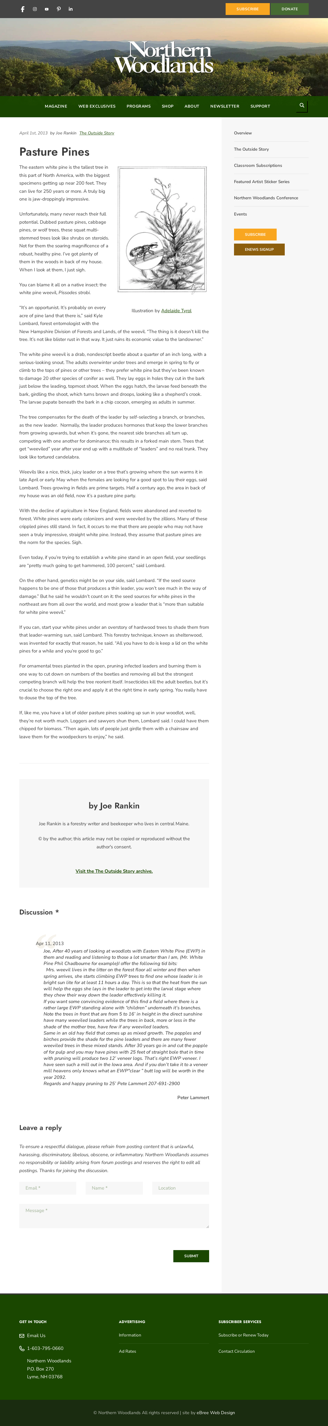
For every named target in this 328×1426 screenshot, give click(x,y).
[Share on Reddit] (204, 133)
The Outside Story (96, 133)
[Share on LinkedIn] (198, 133)
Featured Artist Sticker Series (262, 182)
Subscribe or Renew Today (243, 1335)
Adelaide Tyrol (176, 311)
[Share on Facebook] (201, 133)
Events (240, 214)
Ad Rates (127, 1351)
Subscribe (255, 234)
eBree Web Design (216, 1413)
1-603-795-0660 (45, 1348)
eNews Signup (259, 249)
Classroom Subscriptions (258, 165)
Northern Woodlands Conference (266, 198)
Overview (243, 133)
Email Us (36, 1335)
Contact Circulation (236, 1351)
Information (130, 1335)
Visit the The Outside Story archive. (114, 871)
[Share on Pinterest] (207, 133)
